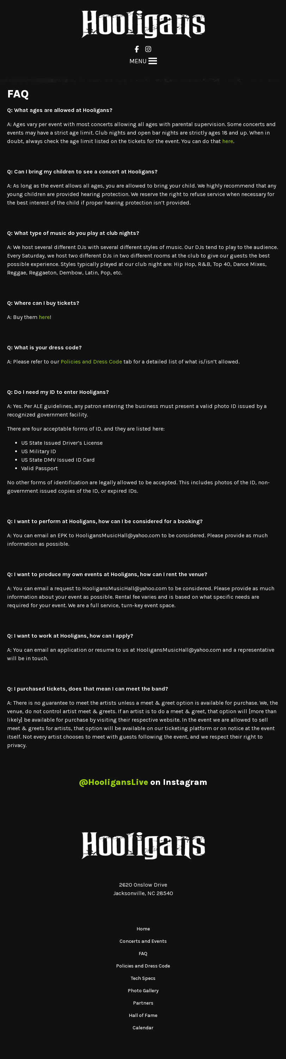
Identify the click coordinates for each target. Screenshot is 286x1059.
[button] (138, 61)
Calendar (143, 1028)
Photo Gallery (143, 991)
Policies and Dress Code (91, 361)
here (227, 141)
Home (143, 929)
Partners (143, 1003)
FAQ (143, 954)
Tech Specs (143, 978)
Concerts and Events (143, 941)
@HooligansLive (113, 782)
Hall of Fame (143, 1015)
